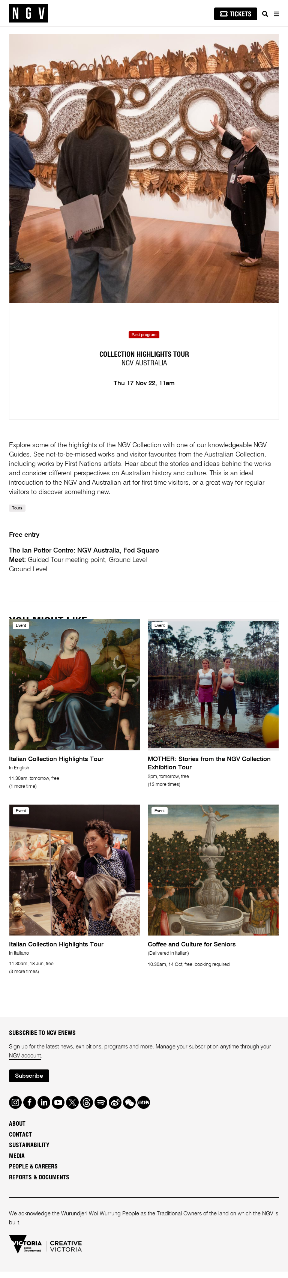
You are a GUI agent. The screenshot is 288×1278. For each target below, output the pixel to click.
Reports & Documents (39, 1183)
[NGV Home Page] (28, 13)
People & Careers (33, 1173)
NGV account (25, 1062)
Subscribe (29, 1082)
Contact (20, 1141)
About (17, 1130)
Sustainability (29, 1152)
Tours (17, 514)
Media (17, 1162)
